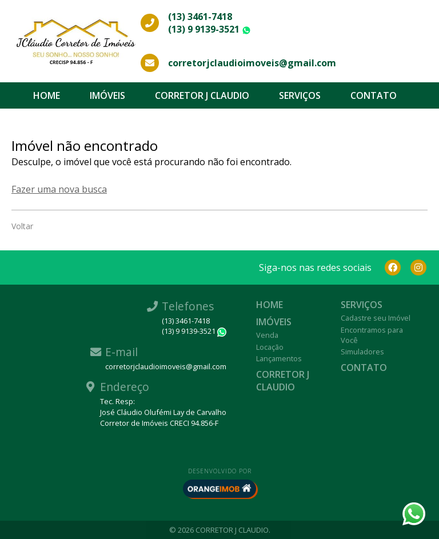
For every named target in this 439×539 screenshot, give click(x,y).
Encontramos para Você (372, 335)
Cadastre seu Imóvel (375, 318)
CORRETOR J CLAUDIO (202, 95)
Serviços (300, 95)
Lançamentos (279, 358)
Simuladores (362, 351)
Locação (270, 347)
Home (46, 95)
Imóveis (107, 95)
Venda (267, 335)
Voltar (22, 226)
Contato (373, 95)
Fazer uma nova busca (59, 189)
